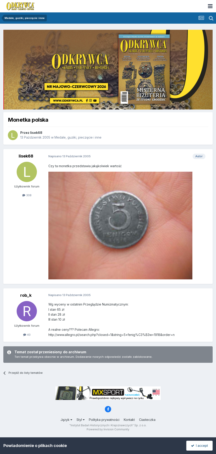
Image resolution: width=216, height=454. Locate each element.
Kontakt (129, 420)
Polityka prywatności (104, 420)
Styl (80, 420)
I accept (199, 445)
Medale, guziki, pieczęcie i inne (77, 137)
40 (27, 334)
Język (66, 420)
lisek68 (36, 133)
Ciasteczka (147, 420)
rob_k (26, 295)
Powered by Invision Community (108, 429)
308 (27, 195)
